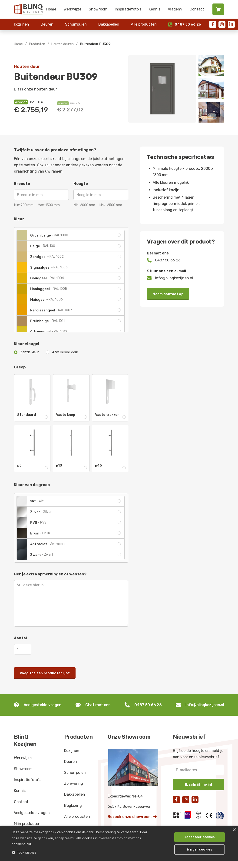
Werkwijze (72, 9)
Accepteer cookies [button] (200, 837)
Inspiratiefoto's (128, 9)
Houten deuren (62, 44)
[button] (81, 852)
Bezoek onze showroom (132, 816)
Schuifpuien (76, 24)
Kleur (19, 219)
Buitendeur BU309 (95, 44)
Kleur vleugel (26, 344)
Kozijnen (21, 24)
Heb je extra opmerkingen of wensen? (50, 574)
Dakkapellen (108, 24)
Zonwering (73, 783)
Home (51, 9)
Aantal (20, 638)
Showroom (98, 9)
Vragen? (175, 9)
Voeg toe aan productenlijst (45, 673)
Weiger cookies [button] (199, 849)
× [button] (234, 830)
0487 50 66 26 (184, 25)
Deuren (47, 24)
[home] (28, 9)
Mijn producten (27, 823)
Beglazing (73, 805)
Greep (20, 367)
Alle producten (144, 24)
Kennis (154, 9)
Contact (197, 9)
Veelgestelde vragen (32, 813)
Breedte (22, 183)
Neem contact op (168, 294)
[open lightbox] (162, 89)
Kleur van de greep (32, 485)
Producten (37, 44)
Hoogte (80, 183)
